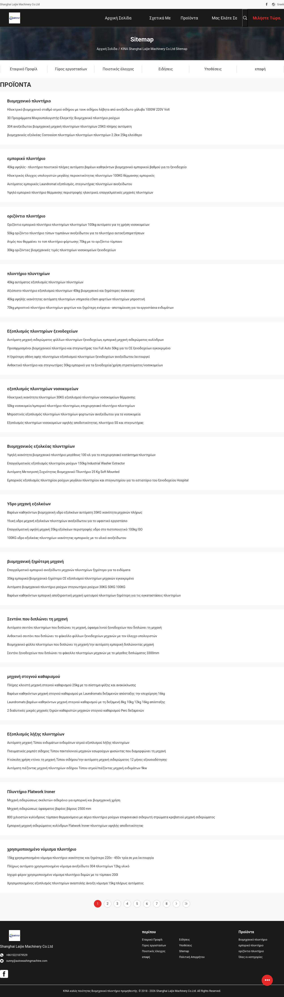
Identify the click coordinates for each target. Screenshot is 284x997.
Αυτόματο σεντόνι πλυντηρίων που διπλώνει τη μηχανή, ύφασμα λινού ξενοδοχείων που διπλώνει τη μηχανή (84, 627)
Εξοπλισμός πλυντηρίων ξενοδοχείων (42, 331)
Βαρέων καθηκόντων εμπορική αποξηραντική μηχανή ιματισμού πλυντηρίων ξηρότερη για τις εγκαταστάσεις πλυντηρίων (94, 595)
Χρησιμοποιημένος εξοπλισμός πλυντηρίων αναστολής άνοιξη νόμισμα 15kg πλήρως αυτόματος (75, 883)
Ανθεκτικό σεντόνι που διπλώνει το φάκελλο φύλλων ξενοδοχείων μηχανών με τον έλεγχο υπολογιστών (82, 636)
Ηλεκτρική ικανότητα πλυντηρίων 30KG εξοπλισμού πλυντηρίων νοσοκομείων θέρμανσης (71, 397)
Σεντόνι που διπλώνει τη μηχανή (37, 619)
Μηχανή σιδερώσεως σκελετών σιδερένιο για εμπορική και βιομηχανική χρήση (63, 800)
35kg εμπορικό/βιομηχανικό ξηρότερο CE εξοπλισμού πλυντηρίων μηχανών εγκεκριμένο (70, 578)
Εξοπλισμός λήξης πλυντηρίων (35, 734)
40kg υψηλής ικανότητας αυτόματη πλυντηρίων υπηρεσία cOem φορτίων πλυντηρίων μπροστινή (76, 299)
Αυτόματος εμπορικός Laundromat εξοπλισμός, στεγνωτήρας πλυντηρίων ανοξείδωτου (69, 184)
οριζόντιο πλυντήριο (26, 216)
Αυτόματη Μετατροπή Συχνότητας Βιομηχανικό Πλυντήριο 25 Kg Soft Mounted (63, 472)
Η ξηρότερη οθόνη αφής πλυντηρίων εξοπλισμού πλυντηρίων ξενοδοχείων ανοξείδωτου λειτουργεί (78, 357)
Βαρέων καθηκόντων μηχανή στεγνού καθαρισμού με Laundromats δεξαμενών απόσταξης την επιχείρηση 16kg (86, 693)
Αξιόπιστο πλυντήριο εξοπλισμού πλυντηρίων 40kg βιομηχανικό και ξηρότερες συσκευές (71, 290)
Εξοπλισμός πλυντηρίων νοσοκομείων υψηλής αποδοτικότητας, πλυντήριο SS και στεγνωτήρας (75, 423)
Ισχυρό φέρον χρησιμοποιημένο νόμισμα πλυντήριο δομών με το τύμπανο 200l (62, 875)
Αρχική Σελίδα (107, 49)
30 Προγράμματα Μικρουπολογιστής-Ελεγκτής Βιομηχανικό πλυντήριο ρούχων (63, 118)
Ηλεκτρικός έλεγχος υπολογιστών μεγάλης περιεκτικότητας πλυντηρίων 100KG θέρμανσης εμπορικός (81, 175)
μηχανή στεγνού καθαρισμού (33, 676)
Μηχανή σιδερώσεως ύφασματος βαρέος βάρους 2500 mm (49, 808)
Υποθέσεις (185, 945)
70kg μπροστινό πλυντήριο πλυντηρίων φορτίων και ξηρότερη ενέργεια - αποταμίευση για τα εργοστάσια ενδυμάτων (90, 307)
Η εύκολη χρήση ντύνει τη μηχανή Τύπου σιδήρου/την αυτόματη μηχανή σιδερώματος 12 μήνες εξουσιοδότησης (87, 759)
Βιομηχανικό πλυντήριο (29, 101)
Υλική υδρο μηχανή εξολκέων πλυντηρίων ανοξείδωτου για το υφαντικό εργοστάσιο (67, 521)
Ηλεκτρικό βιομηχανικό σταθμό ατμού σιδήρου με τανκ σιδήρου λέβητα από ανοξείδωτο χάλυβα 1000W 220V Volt (88, 109)
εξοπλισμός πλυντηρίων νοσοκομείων (42, 388)
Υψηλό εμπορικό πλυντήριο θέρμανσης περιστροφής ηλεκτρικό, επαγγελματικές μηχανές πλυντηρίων (80, 192)
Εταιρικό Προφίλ (152, 939)
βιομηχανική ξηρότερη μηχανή (35, 561)
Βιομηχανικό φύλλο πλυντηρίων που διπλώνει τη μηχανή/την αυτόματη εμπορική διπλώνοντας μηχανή (80, 644)
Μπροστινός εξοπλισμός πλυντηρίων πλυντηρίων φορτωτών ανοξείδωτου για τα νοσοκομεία (73, 414)
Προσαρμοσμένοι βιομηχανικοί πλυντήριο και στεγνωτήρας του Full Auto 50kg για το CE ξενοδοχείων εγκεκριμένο (88, 348)
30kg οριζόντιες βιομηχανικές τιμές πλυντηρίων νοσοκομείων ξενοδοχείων (61, 250)
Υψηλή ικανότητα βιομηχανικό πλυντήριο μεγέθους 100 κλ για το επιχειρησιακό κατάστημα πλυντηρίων (81, 455)
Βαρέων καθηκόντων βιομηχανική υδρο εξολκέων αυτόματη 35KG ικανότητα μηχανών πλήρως (74, 512)
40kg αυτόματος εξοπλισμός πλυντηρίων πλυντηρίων (45, 282)
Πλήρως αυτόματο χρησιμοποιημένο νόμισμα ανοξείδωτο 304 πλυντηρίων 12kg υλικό (68, 866)
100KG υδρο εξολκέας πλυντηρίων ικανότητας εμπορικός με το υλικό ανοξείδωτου (66, 538)
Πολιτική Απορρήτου (192, 957)
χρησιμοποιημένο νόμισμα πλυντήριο (41, 849)
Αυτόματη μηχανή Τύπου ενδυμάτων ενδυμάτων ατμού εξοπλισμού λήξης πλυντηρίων (68, 742)
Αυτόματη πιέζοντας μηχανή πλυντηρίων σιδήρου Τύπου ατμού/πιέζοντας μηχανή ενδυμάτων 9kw (77, 768)
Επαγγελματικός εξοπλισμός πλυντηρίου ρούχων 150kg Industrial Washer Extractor (66, 463)
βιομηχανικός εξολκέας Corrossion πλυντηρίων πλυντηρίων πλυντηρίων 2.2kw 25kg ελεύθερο (74, 135)
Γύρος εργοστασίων (154, 945)
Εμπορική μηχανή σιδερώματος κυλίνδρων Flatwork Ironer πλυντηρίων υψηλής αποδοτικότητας (75, 825)
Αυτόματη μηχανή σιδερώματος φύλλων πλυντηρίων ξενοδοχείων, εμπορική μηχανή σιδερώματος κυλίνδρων (85, 340)
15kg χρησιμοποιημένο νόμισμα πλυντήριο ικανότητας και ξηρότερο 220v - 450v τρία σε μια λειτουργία (80, 858)
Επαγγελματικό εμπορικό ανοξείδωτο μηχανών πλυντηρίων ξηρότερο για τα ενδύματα (68, 570)
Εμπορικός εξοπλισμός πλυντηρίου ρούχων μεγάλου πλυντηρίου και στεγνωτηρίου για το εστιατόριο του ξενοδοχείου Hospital (98, 480)
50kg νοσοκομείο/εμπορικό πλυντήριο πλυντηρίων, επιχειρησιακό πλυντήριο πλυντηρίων (71, 406)
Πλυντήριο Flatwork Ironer (31, 791)
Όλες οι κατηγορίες (251, 957)
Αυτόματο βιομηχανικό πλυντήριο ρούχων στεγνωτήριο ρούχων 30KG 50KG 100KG (66, 587)
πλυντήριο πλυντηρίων (28, 273)
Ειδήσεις (184, 939)
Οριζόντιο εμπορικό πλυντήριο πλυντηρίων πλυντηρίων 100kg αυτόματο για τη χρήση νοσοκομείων (78, 224)
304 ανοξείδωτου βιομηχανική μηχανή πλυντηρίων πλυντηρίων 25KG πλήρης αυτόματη (69, 126)
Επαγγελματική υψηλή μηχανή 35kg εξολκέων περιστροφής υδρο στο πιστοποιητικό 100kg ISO (74, 529)
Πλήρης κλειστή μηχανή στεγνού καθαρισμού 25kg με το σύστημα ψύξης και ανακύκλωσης (71, 685)
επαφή (146, 957)
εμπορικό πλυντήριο (26, 158)
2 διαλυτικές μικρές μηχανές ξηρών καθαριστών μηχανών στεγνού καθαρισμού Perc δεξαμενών (75, 710)
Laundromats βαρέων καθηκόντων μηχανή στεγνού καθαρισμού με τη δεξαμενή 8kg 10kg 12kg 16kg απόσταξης (86, 702)
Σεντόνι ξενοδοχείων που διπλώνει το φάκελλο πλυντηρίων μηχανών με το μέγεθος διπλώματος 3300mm (83, 653)
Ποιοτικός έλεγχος (153, 951)
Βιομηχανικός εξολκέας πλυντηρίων (41, 446)
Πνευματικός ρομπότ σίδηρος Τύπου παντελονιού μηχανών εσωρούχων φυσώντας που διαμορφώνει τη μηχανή (86, 751)
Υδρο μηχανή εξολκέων (29, 504)
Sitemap (184, 951)
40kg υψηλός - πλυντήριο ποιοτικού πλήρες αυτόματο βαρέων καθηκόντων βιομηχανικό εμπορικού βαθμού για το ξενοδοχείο (97, 167)
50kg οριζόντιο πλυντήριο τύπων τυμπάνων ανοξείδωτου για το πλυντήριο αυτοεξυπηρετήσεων (75, 233)
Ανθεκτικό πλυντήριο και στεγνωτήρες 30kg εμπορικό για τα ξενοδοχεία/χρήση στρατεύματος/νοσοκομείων (85, 365)
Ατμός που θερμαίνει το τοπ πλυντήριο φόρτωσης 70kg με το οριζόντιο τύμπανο (64, 241)
